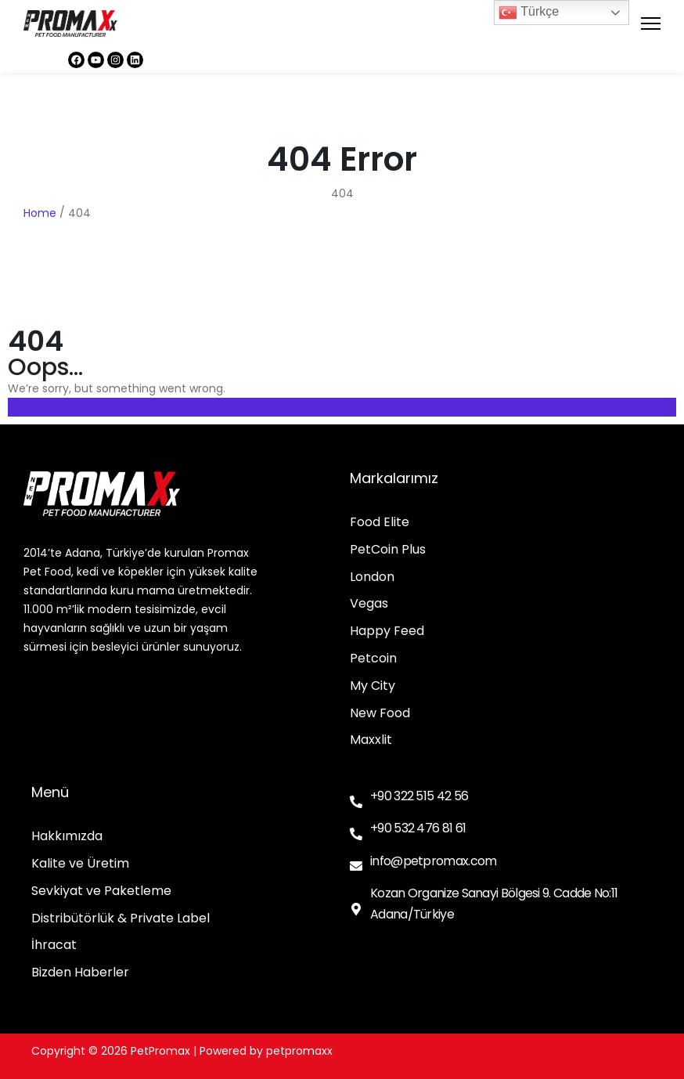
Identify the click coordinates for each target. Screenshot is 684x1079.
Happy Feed (387, 631)
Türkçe (529, 12)
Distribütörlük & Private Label (120, 919)
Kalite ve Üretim (80, 864)
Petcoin (373, 659)
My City (372, 686)
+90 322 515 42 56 (419, 796)
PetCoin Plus (388, 550)
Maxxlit (371, 740)
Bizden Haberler (80, 973)
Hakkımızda (67, 837)
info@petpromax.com (433, 861)
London (372, 577)
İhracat (54, 945)
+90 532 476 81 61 (418, 828)
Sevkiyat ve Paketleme (101, 891)
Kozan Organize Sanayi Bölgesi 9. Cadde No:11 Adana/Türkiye (493, 903)
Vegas (369, 604)
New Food (380, 714)
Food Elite (379, 523)
